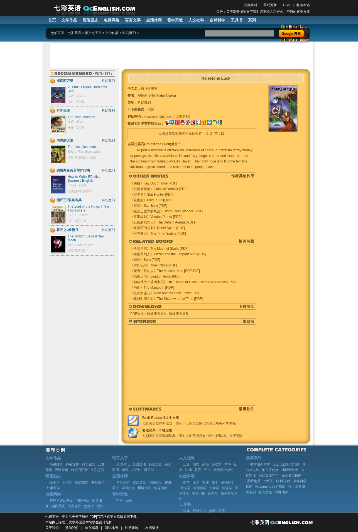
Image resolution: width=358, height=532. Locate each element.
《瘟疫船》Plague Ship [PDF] (152, 200)
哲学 (119, 500)
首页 (52, 20)
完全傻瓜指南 (291, 475)
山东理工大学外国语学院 (73, 522)
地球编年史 (289, 470)
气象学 (214, 488)
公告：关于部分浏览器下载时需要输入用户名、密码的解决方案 (263, 12)
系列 (252, 20)
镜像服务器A (156, 314)
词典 (186, 511)
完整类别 (250, 5)
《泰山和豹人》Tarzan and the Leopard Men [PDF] (168, 254)
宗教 (129, 500)
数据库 (89, 506)
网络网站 (82, 500)
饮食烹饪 (139, 482)
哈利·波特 (283, 481)
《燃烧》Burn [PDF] (145, 260)
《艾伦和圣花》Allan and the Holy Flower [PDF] (165, 293)
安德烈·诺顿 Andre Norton (157, 96)
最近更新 (270, 5)
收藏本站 (303, 5)
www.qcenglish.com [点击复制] (167, 116)
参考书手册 (217, 511)
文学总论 (97, 470)
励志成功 (82, 482)
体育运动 (160, 488)
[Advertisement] (179, 55)
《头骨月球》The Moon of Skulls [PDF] (159, 249)
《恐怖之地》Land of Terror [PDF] (155, 276)
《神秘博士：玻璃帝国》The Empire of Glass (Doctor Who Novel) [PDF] (183, 282)
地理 (196, 464)
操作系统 (58, 506)
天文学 (185, 488)
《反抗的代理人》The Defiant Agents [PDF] (162, 222)
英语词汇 (123, 464)
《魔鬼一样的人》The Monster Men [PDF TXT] (165, 271)
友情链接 (152, 528)
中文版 (208, 134)
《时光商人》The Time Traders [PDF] (158, 233)
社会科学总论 (224, 470)
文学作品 (69, 20)
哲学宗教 (175, 20)
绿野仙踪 (281, 492)
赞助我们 (72, 528)
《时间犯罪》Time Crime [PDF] (153, 265)
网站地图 (111, 528)
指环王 (268, 481)
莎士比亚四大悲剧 (286, 464)
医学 (196, 482)
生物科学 (227, 482)
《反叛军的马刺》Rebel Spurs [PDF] (157, 228)
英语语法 (139, 464)
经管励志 (90, 20)
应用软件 (74, 506)
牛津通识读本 (260, 464)
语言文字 (133, 20)
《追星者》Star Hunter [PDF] (151, 194)
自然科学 (217, 20)
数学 (186, 482)
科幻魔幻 (129, 33)
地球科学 (200, 488)
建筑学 (227, 488)
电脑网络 (111, 20)
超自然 (213, 493)
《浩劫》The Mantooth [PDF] (152, 288)
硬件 (100, 506)
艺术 (207, 470)
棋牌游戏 (144, 488)
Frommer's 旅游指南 (270, 487)
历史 (186, 464)
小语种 (136, 470)
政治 (205, 464)
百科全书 (199, 511)
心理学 (217, 464)
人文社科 (196, 20)
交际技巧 (98, 482)
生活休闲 (154, 20)
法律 (188, 470)
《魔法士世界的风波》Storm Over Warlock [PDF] (166, 211)
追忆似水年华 (269, 475)
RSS (286, 5)
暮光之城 (265, 492)
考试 (125, 470)
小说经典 (56, 464)
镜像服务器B (178, 314)
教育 (198, 470)
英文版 (219, 134)
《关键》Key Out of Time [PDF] (153, 183)
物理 (205, 482)
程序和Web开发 (61, 500)
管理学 (67, 482)
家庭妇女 (128, 488)
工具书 (236, 20)
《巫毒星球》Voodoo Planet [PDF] (156, 217)
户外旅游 (123, 482)
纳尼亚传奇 (270, 470)
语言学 (149, 470)
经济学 (55, 482)
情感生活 (155, 482)
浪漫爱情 (61, 470)
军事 (227, 464)
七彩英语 (74, 33)
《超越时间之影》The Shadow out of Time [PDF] (166, 299)
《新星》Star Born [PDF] (148, 206)
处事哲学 (53, 488)
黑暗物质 (254, 481)
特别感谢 (91, 528)
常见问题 (131, 528)
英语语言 (155, 464)
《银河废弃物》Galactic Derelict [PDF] (158, 189)
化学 (215, 482)
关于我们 (52, 528)
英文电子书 (93, 33)
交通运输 (198, 493)
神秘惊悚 (72, 464)
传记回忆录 (79, 470)
